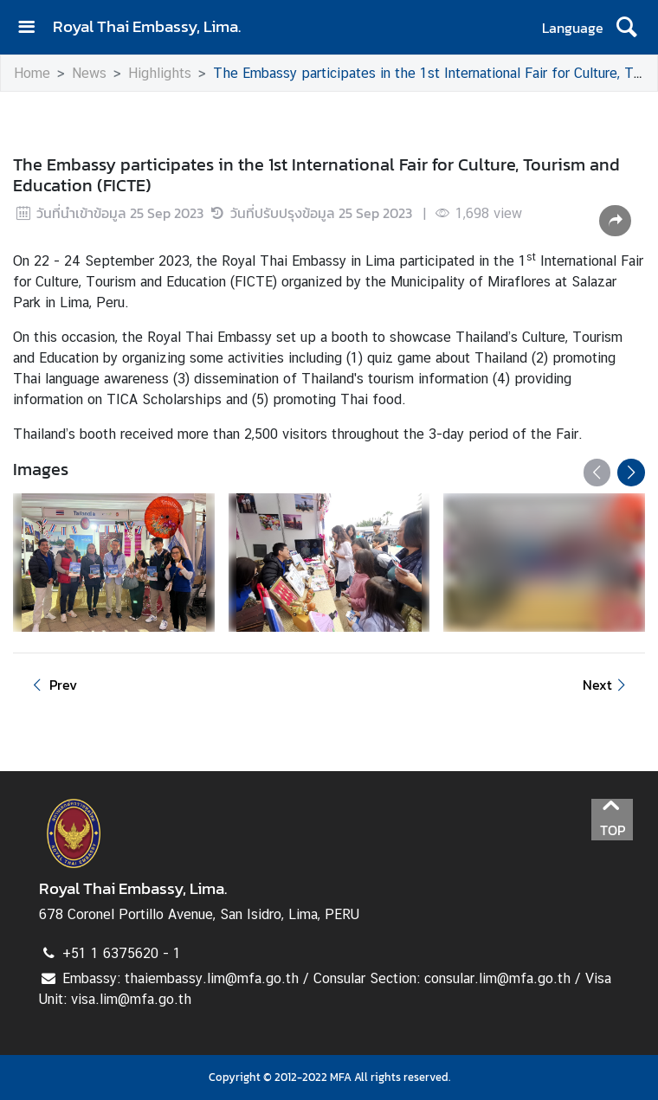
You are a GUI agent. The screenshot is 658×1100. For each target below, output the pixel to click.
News (89, 73)
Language (572, 27)
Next (607, 684)
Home (32, 73)
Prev (52, 684)
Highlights (159, 73)
